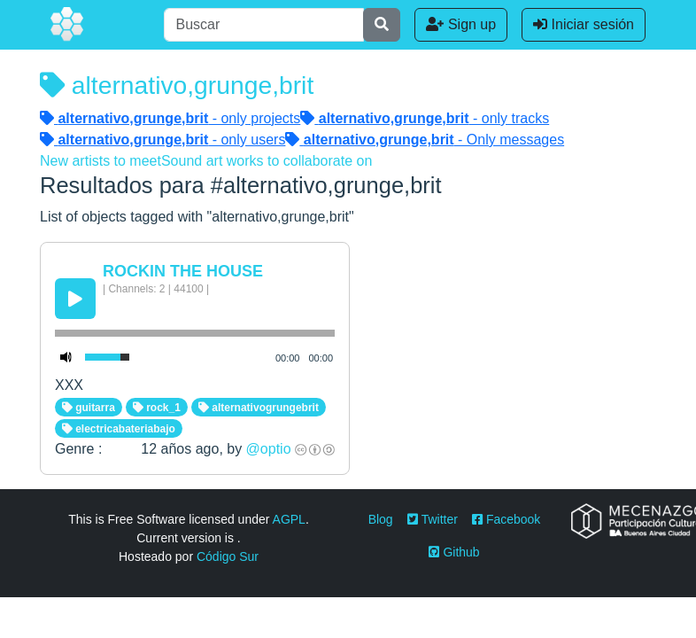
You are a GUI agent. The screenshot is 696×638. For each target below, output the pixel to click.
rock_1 (157, 407)
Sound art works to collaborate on (266, 160)
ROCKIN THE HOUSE (183, 271)
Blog (380, 519)
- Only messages (424, 139)
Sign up (461, 24)
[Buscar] (264, 25)
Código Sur (228, 556)
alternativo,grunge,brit (176, 85)
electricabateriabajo (118, 429)
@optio (268, 448)
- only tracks (424, 118)
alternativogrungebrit (258, 407)
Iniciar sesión (583, 24)
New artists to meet (100, 160)
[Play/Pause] (75, 298)
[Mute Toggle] (66, 357)
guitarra (88, 407)
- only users (162, 139)
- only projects (170, 118)
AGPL (289, 519)
